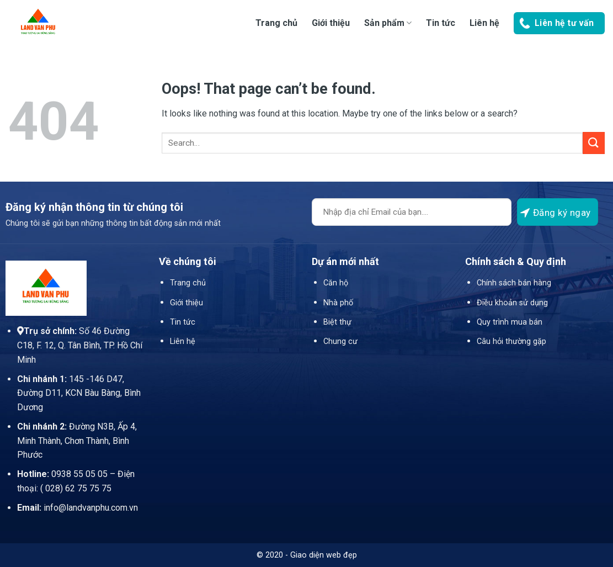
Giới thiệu (331, 23)
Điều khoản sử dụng (512, 303)
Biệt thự (337, 322)
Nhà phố (338, 303)
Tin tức (440, 23)
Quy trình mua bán (509, 322)
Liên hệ (484, 23)
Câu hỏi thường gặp (511, 341)
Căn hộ (335, 283)
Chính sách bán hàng (514, 283)
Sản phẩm (388, 23)
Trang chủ (276, 23)
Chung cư (340, 341)
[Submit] (594, 142)
